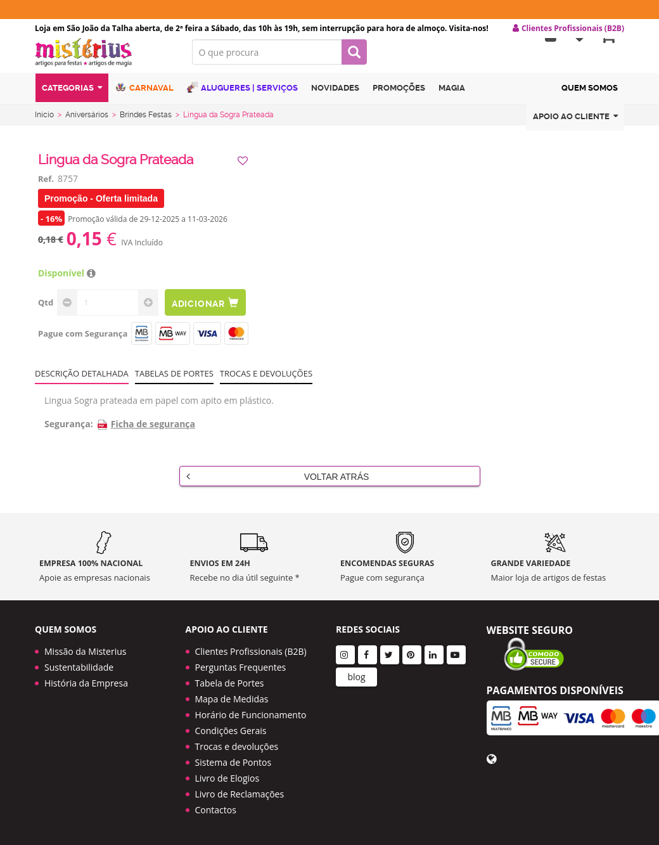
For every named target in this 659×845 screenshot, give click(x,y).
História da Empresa (86, 683)
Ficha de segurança (145, 431)
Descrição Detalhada (82, 381)
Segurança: (68, 431)
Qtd (45, 310)
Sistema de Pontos (233, 762)
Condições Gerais (231, 731)
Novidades (335, 97)
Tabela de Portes (229, 683)
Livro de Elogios (227, 778)
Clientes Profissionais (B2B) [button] (568, 28)
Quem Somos (589, 97)
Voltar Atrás (277, 483)
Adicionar (207, 310)
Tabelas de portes (174, 381)
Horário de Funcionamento (251, 715)
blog (356, 677)
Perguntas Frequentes (240, 667)
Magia (451, 97)
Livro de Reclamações (240, 794)
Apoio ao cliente (575, 125)
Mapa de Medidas (232, 699)
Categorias (72, 97)
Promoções (399, 97)
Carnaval (144, 96)
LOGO (104, 60)
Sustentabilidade (78, 667)
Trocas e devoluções (266, 381)
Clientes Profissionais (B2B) (251, 651)
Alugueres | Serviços (242, 96)
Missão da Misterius (85, 651)
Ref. (46, 186)
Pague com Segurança (82, 341)
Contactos (215, 810)
